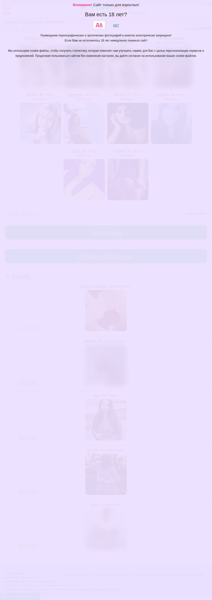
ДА (99, 24)
